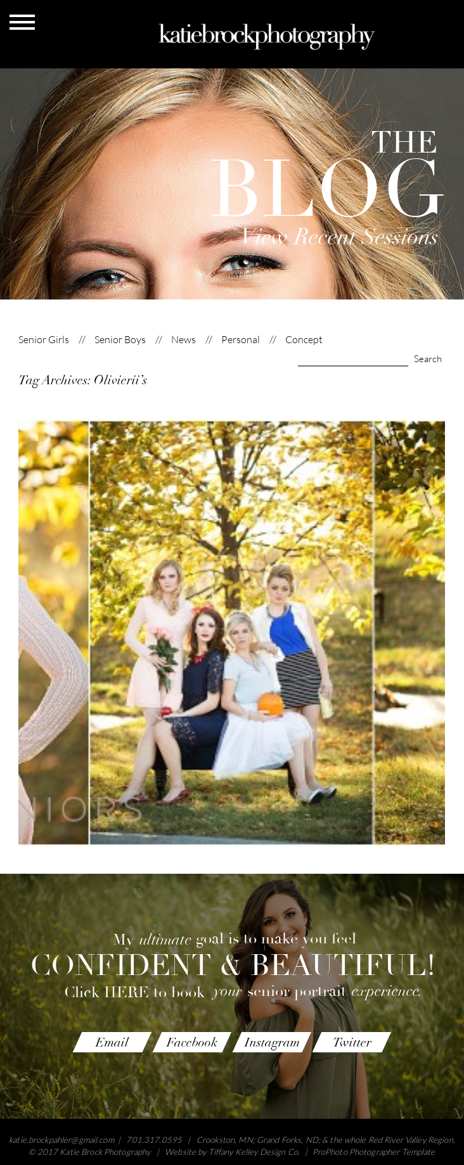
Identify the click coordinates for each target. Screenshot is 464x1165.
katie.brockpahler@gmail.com (61, 1140)
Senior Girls (43, 340)
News (183, 340)
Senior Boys (120, 340)
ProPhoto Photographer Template (374, 1152)
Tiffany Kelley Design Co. (254, 1152)
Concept (304, 340)
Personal (240, 340)
